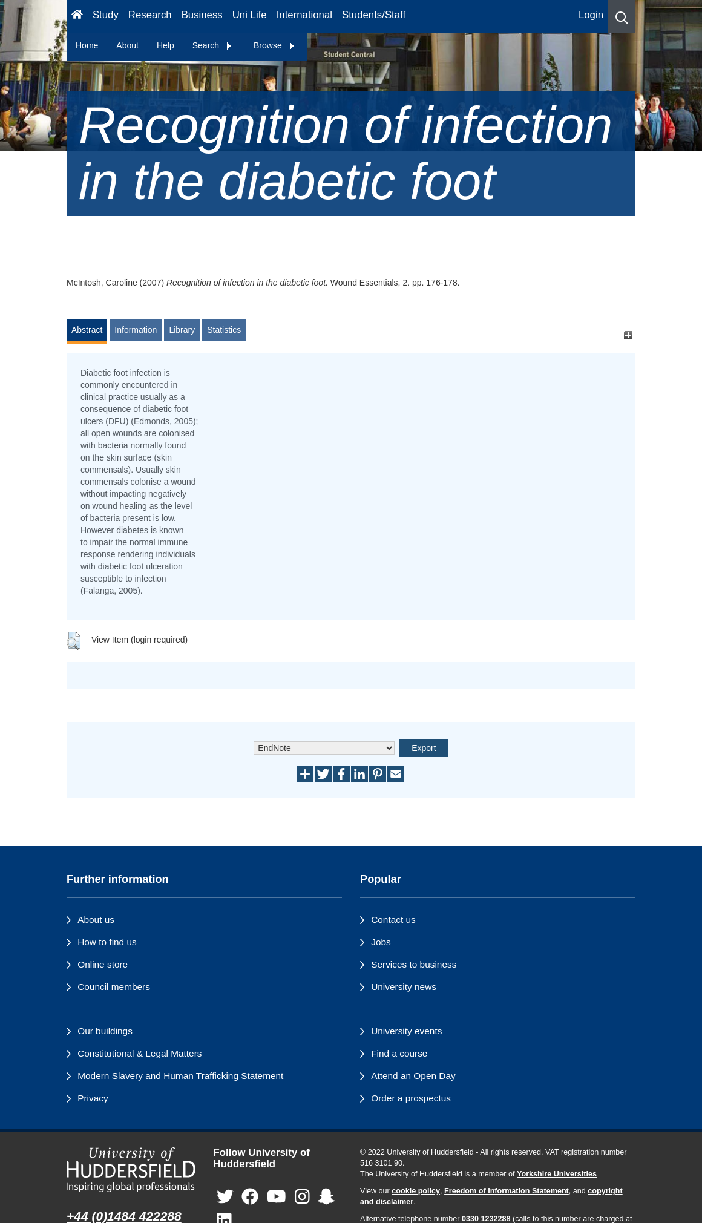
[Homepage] (77, 16)
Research (150, 15)
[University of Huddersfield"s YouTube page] (276, 1196)
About (127, 45)
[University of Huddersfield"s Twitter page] (225, 1196)
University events (406, 1031)
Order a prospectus (411, 1098)
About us (95, 919)
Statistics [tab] (224, 330)
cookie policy (416, 1191)
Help (165, 45)
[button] (621, 16)
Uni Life (249, 15)
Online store (102, 964)
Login (591, 15)
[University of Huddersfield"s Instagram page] (302, 1196)
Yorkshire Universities (557, 1174)
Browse (274, 45)
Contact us (393, 919)
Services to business (413, 964)
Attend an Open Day (413, 1076)
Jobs (381, 942)
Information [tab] (135, 330)
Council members (113, 987)
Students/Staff (373, 15)
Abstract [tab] (86, 330)
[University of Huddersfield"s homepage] (131, 1169)
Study (106, 15)
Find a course (399, 1053)
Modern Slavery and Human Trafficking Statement (180, 1076)
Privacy (92, 1098)
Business (202, 15)
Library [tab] (182, 330)
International (304, 15)
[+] (627, 335)
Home (87, 45)
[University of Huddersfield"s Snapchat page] (326, 1196)
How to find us (107, 942)
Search (212, 45)
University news (403, 987)
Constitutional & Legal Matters (139, 1053)
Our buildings (105, 1031)
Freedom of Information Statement (506, 1191)
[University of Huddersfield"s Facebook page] (249, 1196)
